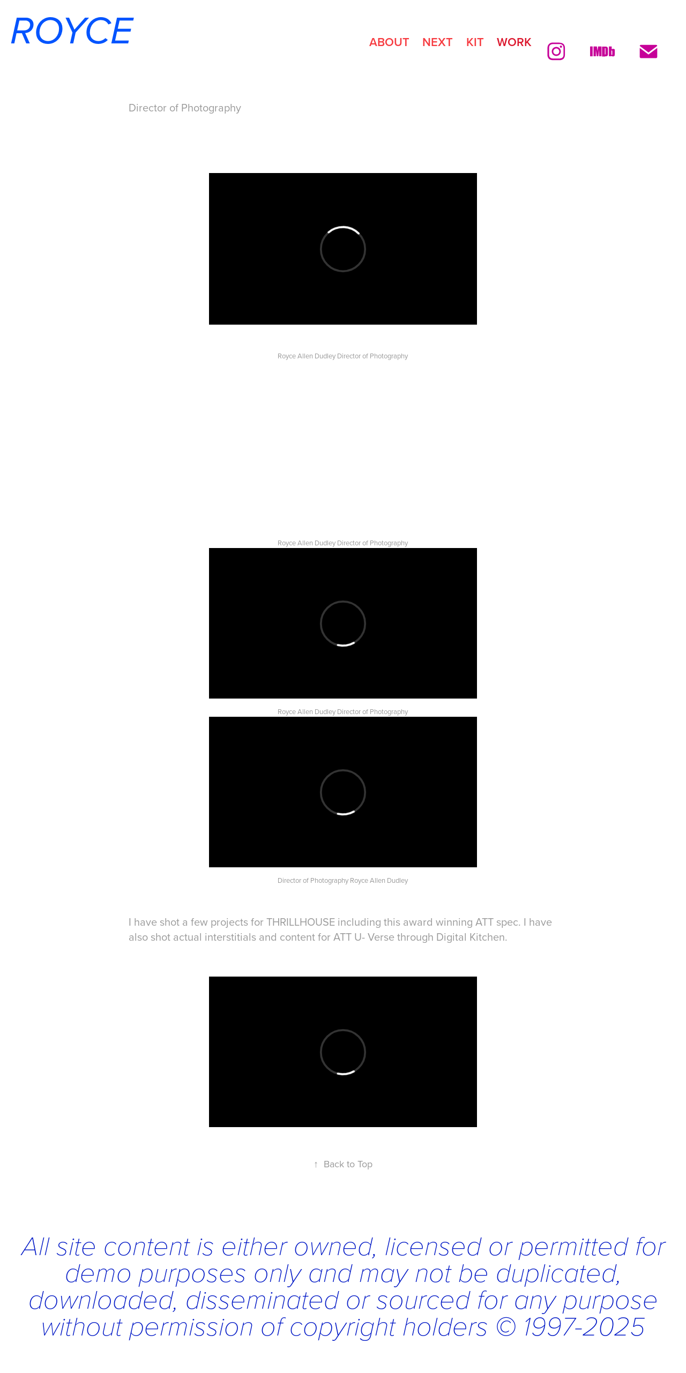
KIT (475, 41)
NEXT (437, 41)
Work (514, 41)
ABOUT (389, 41)
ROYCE (66, 32)
